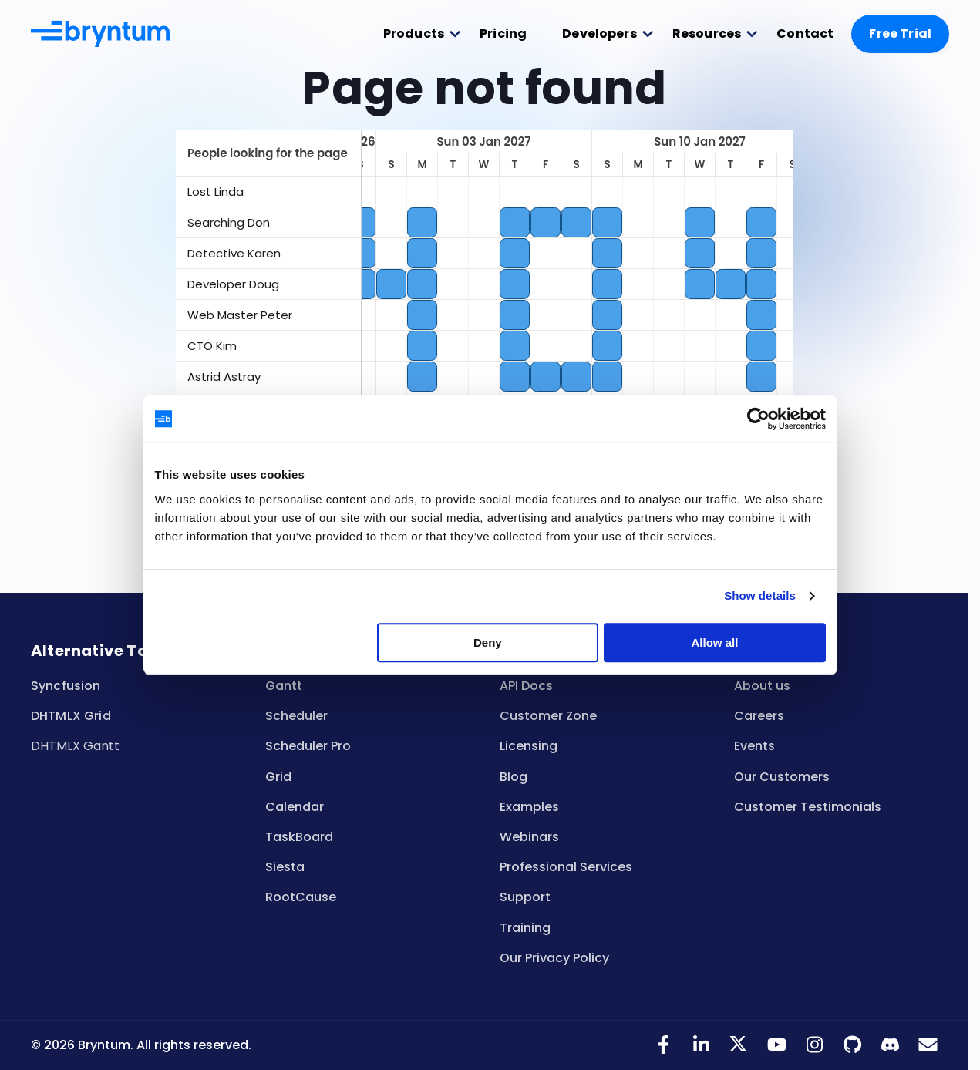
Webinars (529, 837)
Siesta (285, 867)
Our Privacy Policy (554, 958)
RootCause (300, 897)
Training (525, 928)
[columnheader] (268, 153)
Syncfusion (66, 685)
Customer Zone (548, 716)
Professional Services (566, 867)
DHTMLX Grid (71, 715)
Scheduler (296, 716)
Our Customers (782, 777)
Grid (278, 777)
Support (525, 897)
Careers (759, 716)
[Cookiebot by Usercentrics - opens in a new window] (761, 431)
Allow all (717, 655)
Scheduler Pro (308, 746)
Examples (529, 807)
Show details (764, 608)
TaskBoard (299, 837)
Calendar (294, 807)
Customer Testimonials (807, 807)
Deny (487, 655)
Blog (513, 777)
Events (754, 746)
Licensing (528, 746)
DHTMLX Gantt (75, 746)
